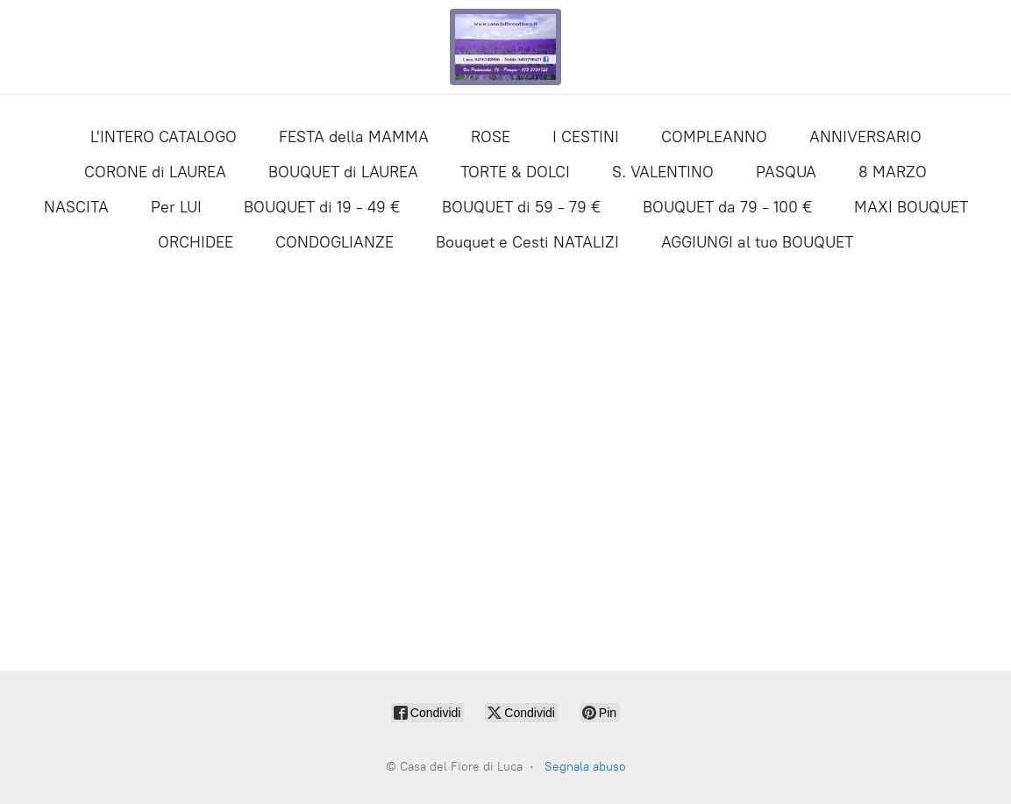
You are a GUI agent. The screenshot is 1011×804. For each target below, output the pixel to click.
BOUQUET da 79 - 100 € (727, 207)
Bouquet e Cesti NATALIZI (527, 242)
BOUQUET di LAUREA (343, 172)
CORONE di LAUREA (155, 172)
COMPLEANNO (714, 137)
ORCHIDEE (195, 242)
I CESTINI (585, 137)
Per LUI (176, 207)
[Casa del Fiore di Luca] (505, 47)
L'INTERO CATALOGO (163, 137)
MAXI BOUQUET (911, 207)
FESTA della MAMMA (354, 137)
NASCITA (76, 207)
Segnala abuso (585, 766)
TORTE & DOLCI (515, 172)
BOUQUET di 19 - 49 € (322, 207)
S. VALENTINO (663, 172)
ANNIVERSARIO (865, 137)
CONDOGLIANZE (334, 242)
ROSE (490, 137)
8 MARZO (892, 172)
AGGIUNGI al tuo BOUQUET (757, 242)
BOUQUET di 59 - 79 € (521, 207)
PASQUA (786, 172)
